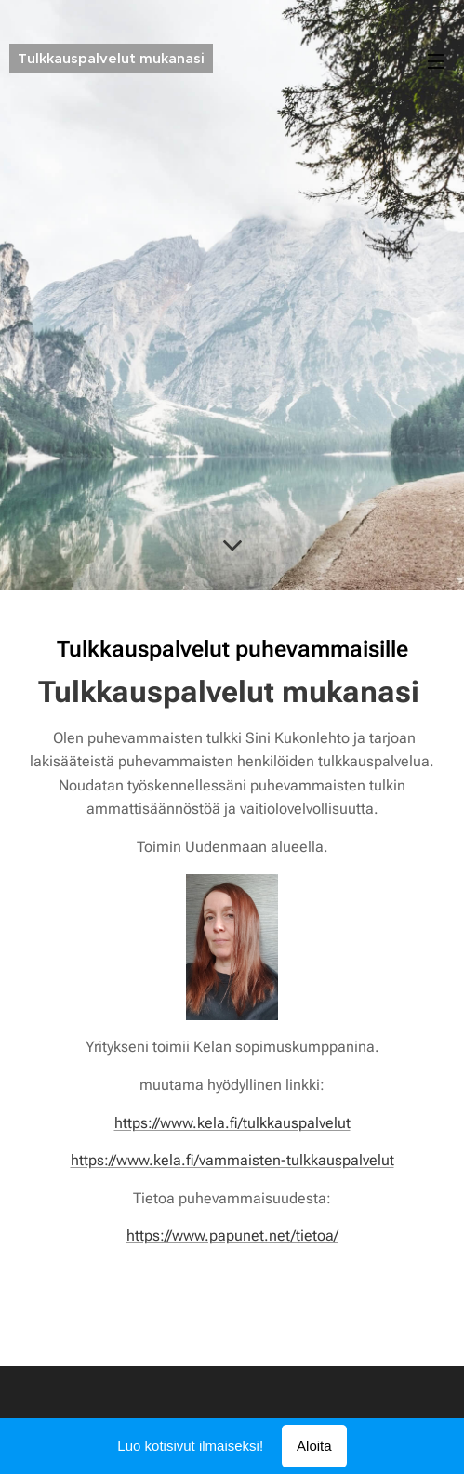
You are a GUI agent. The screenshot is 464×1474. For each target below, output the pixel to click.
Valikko (436, 61)
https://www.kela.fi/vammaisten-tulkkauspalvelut (232, 1160)
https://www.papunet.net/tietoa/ (232, 1235)
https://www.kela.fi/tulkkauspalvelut (232, 1123)
